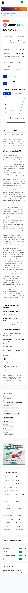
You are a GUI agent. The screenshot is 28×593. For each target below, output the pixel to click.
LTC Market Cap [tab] (16, 93)
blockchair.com (8, 402)
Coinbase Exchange (10, 366)
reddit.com (7, 430)
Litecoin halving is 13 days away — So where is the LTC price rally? (14, 571)
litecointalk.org (8, 417)
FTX (6, 362)
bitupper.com (8, 405)
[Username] (16, 76)
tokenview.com (8, 410)
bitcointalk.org (8, 426)
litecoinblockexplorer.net (11, 408)
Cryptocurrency (8, 434)
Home (2, 13)
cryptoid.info (18, 402)
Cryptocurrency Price (10, 13)
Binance (7, 359)
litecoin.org (7, 398)
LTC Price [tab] (7, 93)
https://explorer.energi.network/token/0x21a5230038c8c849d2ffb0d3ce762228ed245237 (12, 413)
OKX (6, 370)
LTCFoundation (8, 421)
